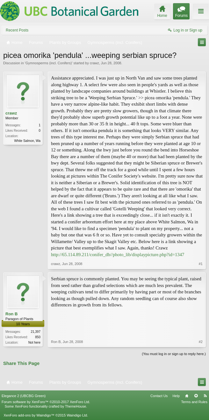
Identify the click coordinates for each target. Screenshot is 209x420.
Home (186, 396)
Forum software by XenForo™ (46, 402)
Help (176, 396)
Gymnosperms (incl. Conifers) (48, 63)
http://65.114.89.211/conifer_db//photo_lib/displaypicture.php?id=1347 (117, 254)
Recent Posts (17, 30)
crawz (94, 63)
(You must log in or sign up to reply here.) (174, 354)
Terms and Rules (194, 402)
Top (196, 396)
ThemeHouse (75, 406)
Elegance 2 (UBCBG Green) (24, 396)
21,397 (35, 331)
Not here (34, 342)
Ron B (11, 314)
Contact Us (159, 396)
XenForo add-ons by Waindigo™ (29, 415)
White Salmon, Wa (27, 141)
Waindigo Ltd (77, 415)
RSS (205, 396)
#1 (201, 264)
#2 (201, 342)
